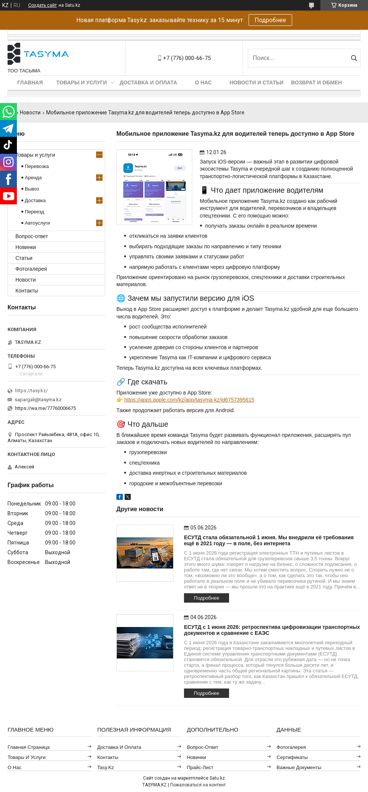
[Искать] (353, 58)
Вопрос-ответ (31, 236)
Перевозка (37, 166)
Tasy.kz (105, 767)
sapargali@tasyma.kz (38, 399)
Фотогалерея (31, 269)
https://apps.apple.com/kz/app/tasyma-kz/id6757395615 (189, 400)
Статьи (23, 258)
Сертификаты (292, 757)
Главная (30, 83)
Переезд (34, 211)
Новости (30, 113)
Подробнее (270, 20)
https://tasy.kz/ (31, 390)
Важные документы (299, 767)
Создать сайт (42, 5)
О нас (203, 83)
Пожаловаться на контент (198, 785)
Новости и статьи (257, 83)
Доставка (35, 200)
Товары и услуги (81, 83)
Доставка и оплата (148, 83)
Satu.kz (217, 778)
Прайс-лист (200, 767)
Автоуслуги (37, 223)
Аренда (33, 177)
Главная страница (29, 747)
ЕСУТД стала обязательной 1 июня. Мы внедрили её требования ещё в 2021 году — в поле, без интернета (269, 540)
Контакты (26, 291)
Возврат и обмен (316, 83)
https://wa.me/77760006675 (45, 408)
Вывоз (32, 189)
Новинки (25, 247)
